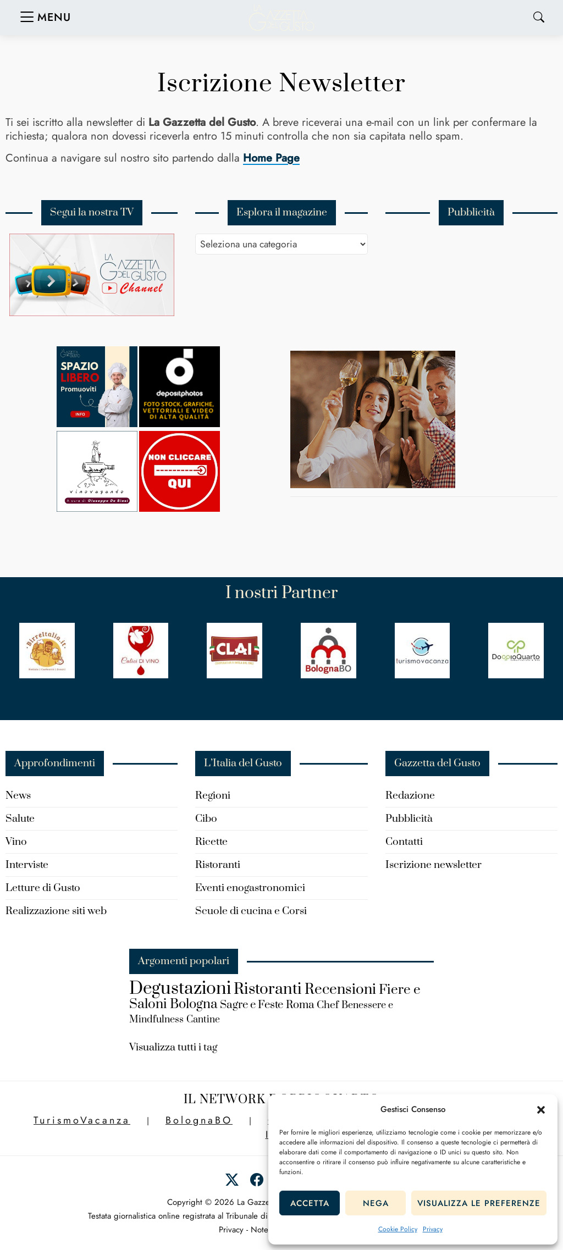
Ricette (211, 842)
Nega (376, 1203)
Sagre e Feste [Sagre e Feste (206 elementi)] (251, 1005)
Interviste (26, 865)
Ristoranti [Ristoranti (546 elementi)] (268, 989)
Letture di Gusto (42, 888)
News (18, 795)
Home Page (271, 158)
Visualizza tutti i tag (173, 1047)
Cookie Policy (397, 1229)
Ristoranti (217, 865)
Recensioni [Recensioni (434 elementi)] (340, 990)
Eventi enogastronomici (250, 888)
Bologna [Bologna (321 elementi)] (193, 1004)
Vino (16, 842)
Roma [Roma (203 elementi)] (300, 1005)
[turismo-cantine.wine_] (372, 485)
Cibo (206, 818)
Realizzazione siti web (56, 911)
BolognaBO (199, 1120)
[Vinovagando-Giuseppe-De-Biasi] (97, 508)
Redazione (410, 795)
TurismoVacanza (82, 1120)
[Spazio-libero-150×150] (97, 424)
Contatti (404, 842)
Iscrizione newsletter (433, 865)
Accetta (309, 1203)
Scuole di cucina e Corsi (251, 911)
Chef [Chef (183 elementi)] (328, 1005)
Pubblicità (409, 818)
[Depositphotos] (179, 424)
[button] (541, 1109)
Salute (20, 818)
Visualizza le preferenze (478, 1203)
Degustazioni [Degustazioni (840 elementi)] (180, 989)
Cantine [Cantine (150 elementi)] (203, 1020)
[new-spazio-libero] (179, 508)
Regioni (212, 795)
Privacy (433, 1229)
